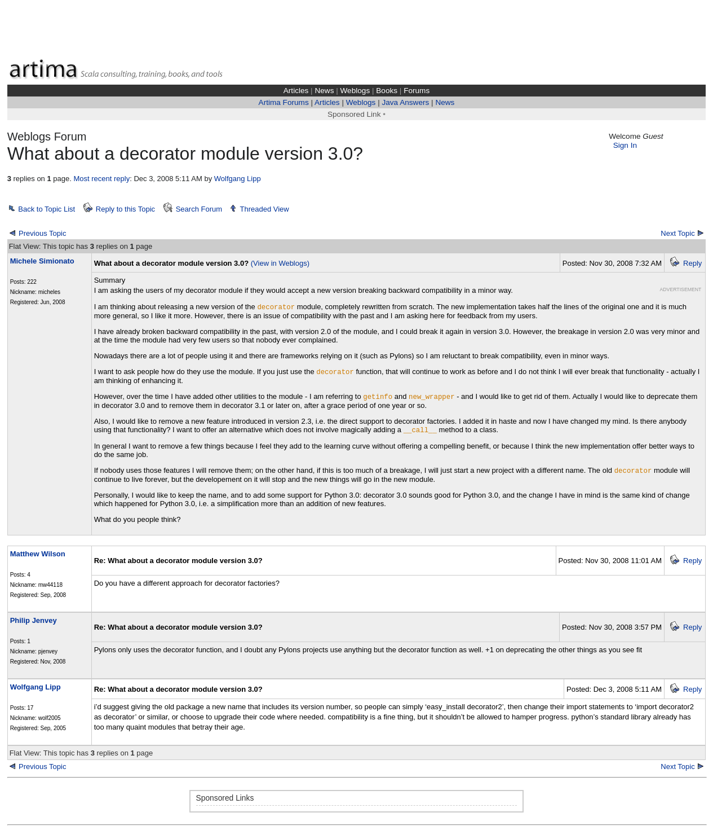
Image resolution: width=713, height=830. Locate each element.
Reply (692, 263)
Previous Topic (42, 233)
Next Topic (677, 233)
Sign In (625, 145)
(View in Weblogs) (280, 263)
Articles (296, 90)
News (324, 90)
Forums (416, 90)
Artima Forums (284, 102)
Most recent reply (101, 178)
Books (386, 90)
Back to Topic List (46, 209)
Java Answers (405, 102)
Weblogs (355, 90)
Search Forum (199, 209)
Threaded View (264, 209)
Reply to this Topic (125, 209)
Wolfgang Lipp (237, 178)
